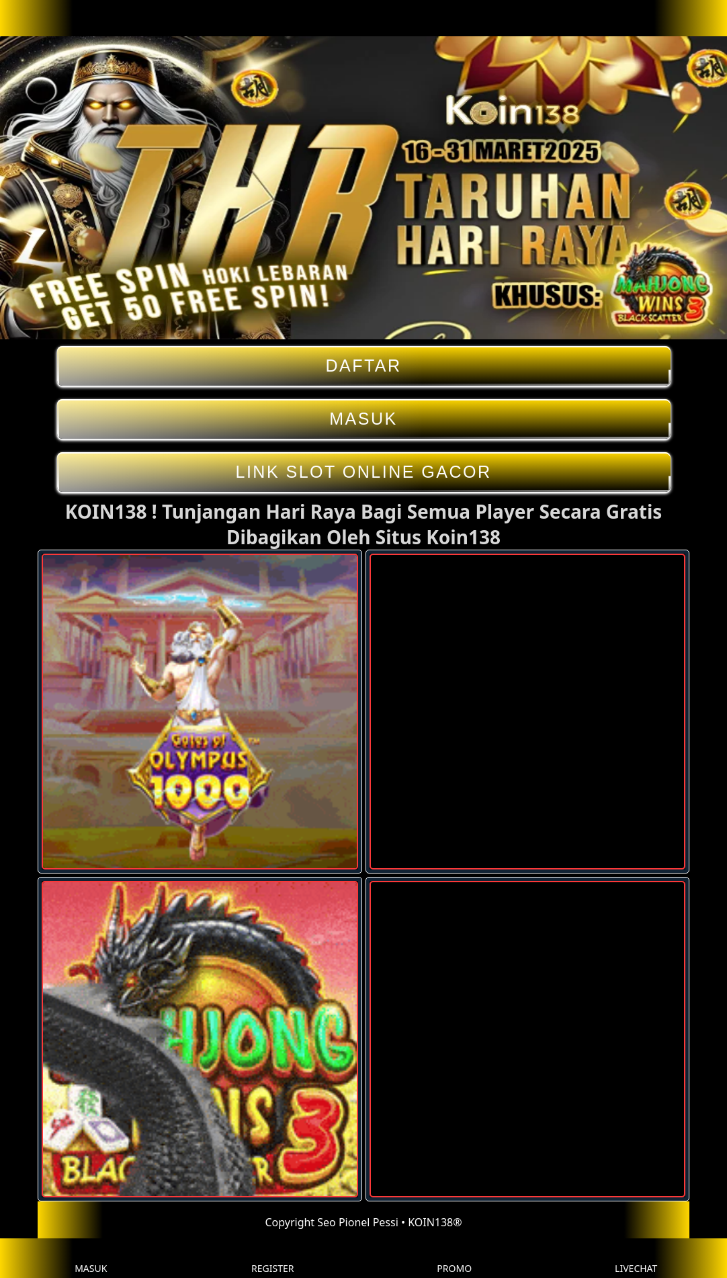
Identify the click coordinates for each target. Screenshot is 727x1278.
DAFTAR (364, 366)
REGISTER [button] (272, 1258)
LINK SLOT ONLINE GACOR (364, 472)
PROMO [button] (454, 1258)
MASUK (364, 419)
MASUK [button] (91, 1258)
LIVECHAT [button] (636, 1258)
